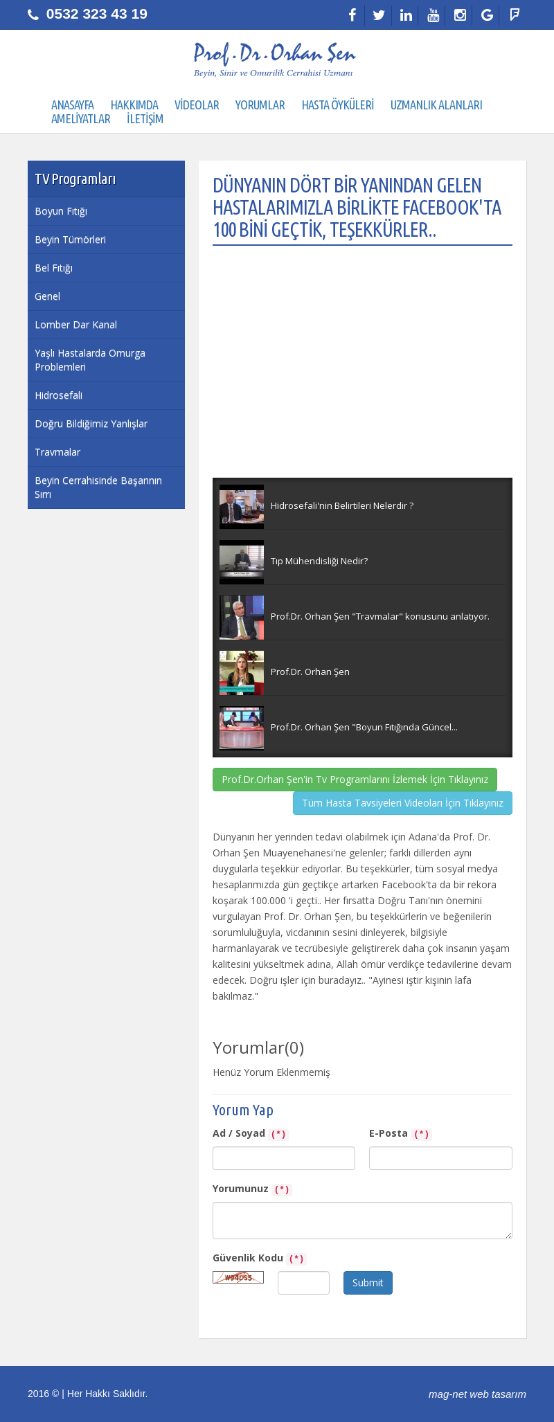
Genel (47, 296)
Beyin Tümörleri (70, 239)
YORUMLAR (260, 104)
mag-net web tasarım (477, 1394)
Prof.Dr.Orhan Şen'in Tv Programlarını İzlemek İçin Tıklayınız (355, 779)
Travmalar (57, 451)
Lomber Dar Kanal (76, 324)
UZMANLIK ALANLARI (436, 104)
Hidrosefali (58, 395)
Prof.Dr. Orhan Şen (310, 671)
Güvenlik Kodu (260, 1258)
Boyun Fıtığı (61, 210)
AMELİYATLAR (80, 118)
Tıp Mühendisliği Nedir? (319, 561)
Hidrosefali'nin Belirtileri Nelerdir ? (342, 505)
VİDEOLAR (197, 104)
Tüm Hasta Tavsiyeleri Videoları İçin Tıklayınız (402, 802)
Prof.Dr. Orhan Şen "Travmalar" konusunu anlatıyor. (380, 616)
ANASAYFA (72, 104)
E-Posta (400, 1133)
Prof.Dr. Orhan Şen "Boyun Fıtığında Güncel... (364, 727)
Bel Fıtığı (54, 267)
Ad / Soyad (251, 1133)
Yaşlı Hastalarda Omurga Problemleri (90, 359)
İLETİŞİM (145, 118)
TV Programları (75, 178)
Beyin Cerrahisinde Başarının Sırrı (98, 487)
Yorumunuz (253, 1189)
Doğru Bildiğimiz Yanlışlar (91, 423)
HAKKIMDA (134, 104)
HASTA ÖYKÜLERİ (337, 104)
